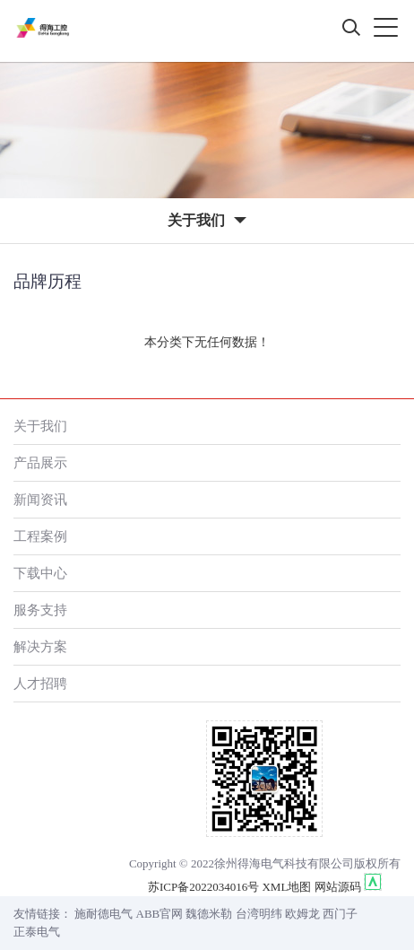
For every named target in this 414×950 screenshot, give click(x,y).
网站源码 (338, 886)
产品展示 (40, 462)
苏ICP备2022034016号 (203, 886)
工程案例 (40, 536)
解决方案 (40, 646)
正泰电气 (36, 931)
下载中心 (40, 572)
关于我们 (40, 425)
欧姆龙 (302, 913)
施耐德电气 (103, 913)
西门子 (340, 913)
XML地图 (286, 886)
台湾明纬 (259, 913)
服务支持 (40, 609)
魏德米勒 (208, 913)
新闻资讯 (40, 499)
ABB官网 (160, 913)
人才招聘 (40, 683)
